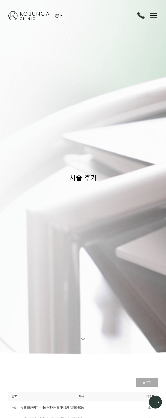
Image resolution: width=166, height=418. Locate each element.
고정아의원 (28, 15)
